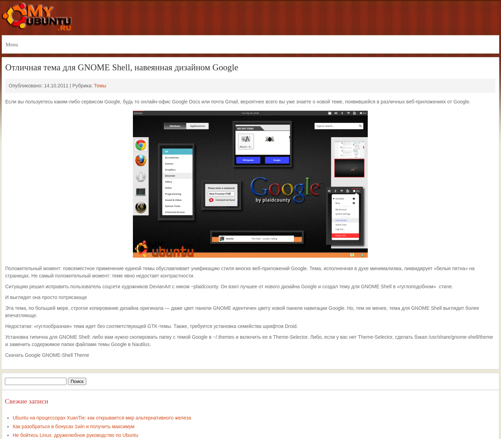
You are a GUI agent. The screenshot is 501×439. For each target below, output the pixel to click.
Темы (100, 85)
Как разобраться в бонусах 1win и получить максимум (73, 426)
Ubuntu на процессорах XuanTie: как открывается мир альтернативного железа (102, 418)
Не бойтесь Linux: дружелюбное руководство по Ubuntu (75, 435)
